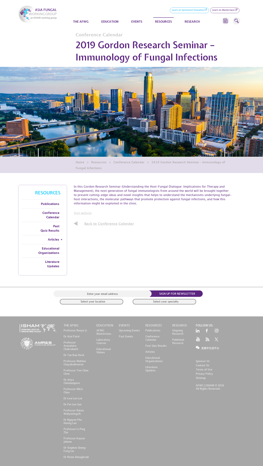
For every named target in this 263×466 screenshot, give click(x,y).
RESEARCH (192, 22)
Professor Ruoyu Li (75, 330)
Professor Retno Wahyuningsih (74, 412)
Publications (50, 204)
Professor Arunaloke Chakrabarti (71, 346)
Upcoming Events (129, 330)
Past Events (126, 336)
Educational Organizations (48, 250)
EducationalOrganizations (154, 359)
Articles (53, 239)
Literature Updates (52, 264)
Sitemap (201, 378)
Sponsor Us (203, 361)
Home (80, 162)
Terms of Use (204, 369)
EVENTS (136, 22)
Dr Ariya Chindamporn (72, 381)
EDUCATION (110, 22)
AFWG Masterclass (103, 332)
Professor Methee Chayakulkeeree (75, 363)
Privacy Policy (204, 373)
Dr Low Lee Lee (73, 398)
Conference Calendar (128, 162)
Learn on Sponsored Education (189, 10)
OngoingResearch (177, 332)
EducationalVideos (103, 350)
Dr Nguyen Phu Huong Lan (73, 421)
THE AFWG (81, 22)
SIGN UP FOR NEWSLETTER (177, 294)
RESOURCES (163, 22)
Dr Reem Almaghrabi (76, 457)
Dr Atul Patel (71, 336)
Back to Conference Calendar (109, 224)
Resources (98, 162)
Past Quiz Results (50, 228)
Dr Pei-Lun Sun (72, 404)
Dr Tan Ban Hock (74, 355)
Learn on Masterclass (224, 10)
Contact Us (202, 365)
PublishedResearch (178, 341)
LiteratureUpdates (151, 369)
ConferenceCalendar (152, 338)
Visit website (83, 213)
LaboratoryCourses (103, 341)
